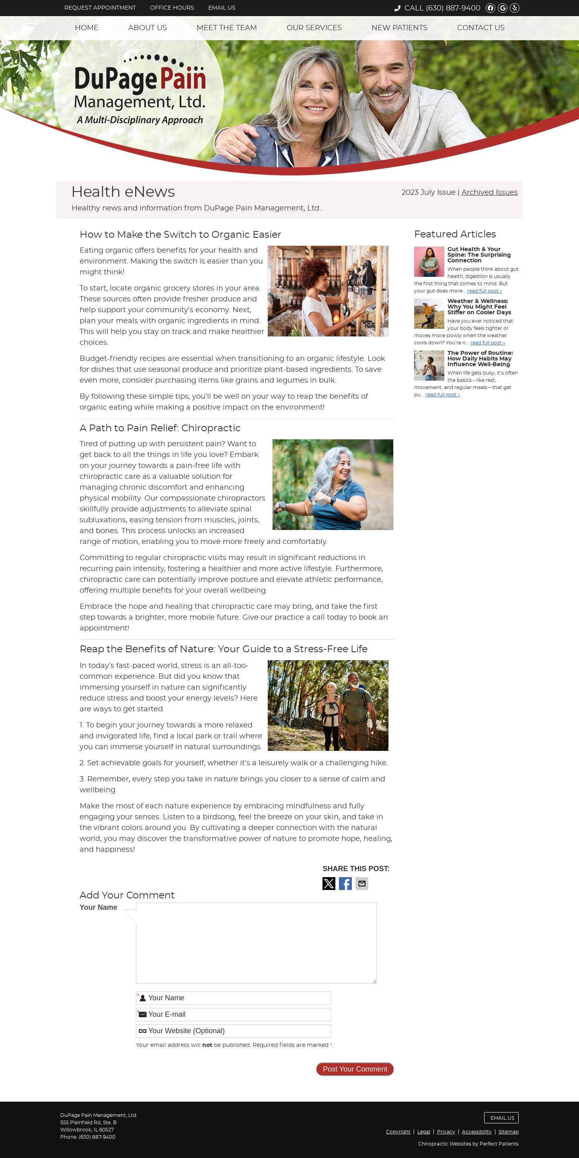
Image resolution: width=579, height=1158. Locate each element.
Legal (423, 1131)
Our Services (314, 28)
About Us (147, 28)
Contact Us (481, 28)
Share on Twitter (329, 883)
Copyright (398, 1131)
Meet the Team (227, 28)
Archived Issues (490, 192)
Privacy (446, 1131)
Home (87, 28)
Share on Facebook (346, 883)
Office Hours (172, 8)
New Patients (399, 28)
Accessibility (477, 1131)
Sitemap (509, 1131)
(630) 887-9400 (453, 8)
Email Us (222, 8)
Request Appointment (100, 8)
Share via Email (362, 883)
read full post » (484, 290)
